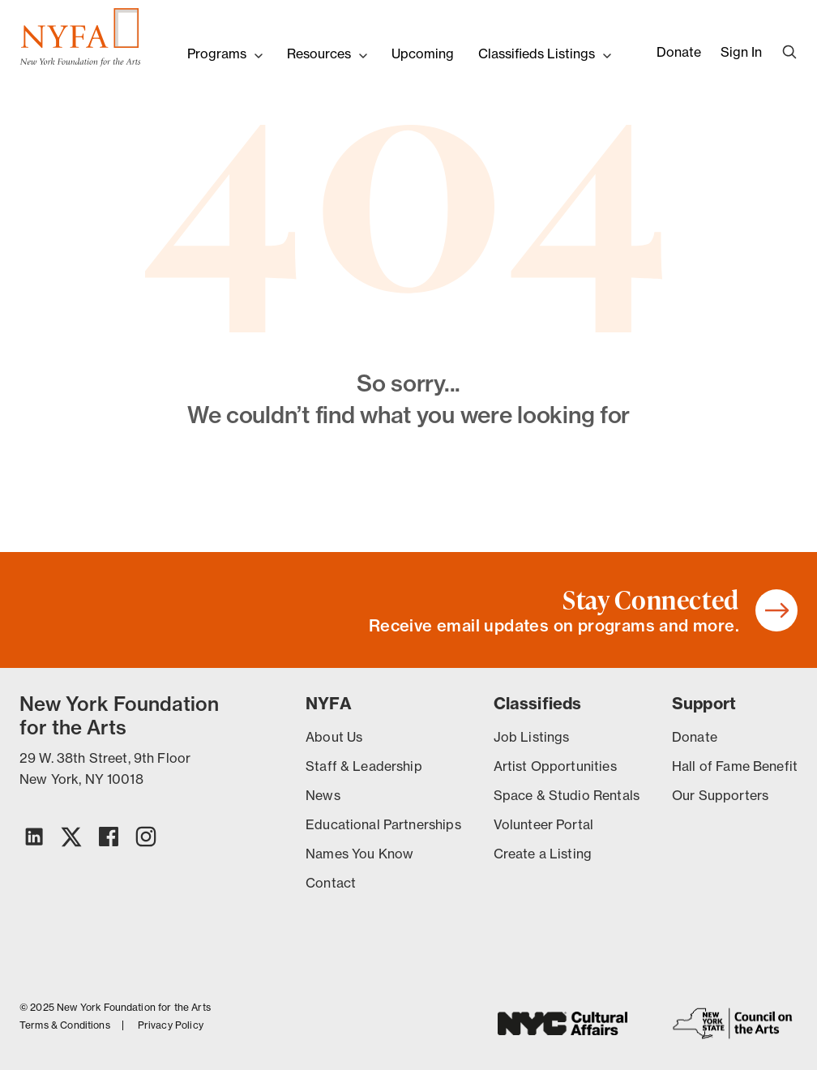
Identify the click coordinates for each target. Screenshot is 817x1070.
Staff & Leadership (364, 766)
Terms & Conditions (64, 1025)
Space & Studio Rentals (566, 795)
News (323, 795)
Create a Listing (543, 853)
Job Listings (532, 737)
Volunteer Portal (543, 824)
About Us (334, 737)
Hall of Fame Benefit (735, 766)
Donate (679, 51)
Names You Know (359, 853)
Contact (331, 883)
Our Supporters (720, 795)
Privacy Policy (170, 1025)
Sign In (741, 51)
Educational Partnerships (383, 824)
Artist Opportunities (555, 766)
